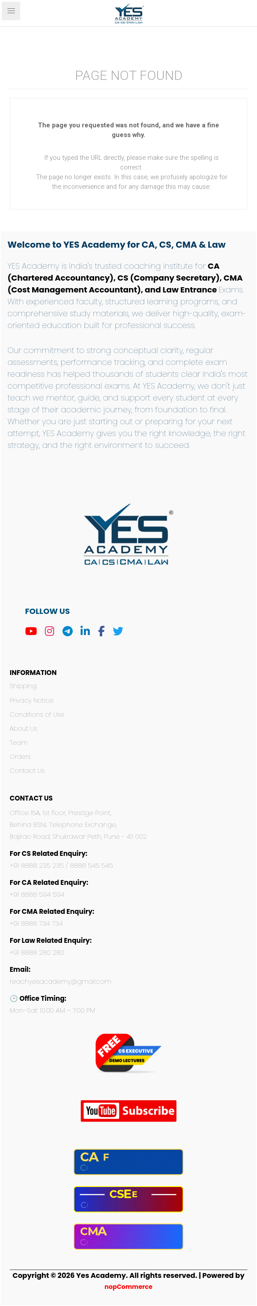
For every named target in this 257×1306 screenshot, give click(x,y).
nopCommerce (129, 1286)
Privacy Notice (31, 700)
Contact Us (27, 770)
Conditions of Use (37, 714)
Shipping (23, 686)
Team (19, 742)
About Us (23, 728)
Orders (20, 756)
